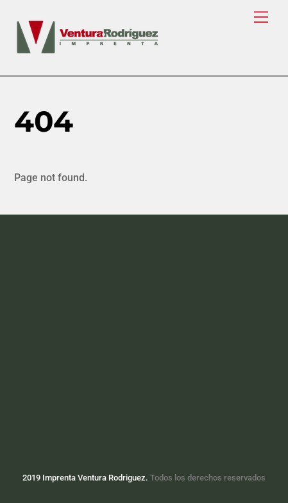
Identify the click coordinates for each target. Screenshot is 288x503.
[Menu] (261, 17)
